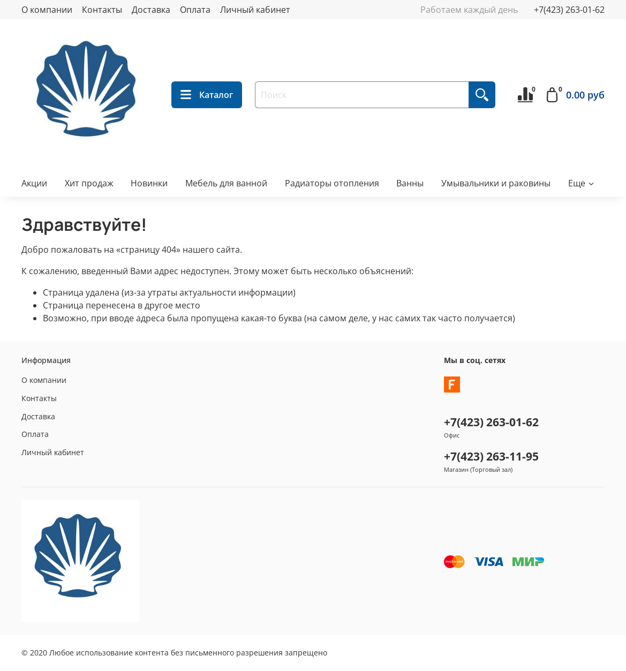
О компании (46, 10)
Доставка (151, 10)
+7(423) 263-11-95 (491, 456)
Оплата (195, 10)
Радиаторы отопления (332, 183)
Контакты (102, 10)
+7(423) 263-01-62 (569, 10)
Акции (34, 183)
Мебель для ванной (226, 183)
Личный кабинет (255, 10)
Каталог (206, 95)
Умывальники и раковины (495, 183)
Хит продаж (89, 183)
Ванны (410, 183)
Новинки (149, 183)
